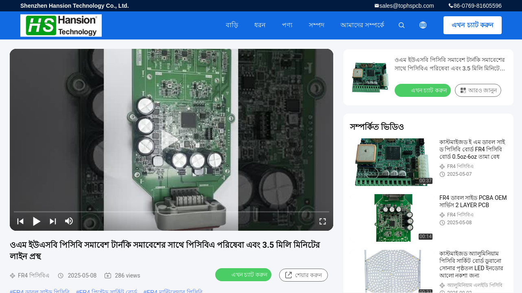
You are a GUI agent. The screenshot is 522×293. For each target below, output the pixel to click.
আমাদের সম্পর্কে (362, 25)
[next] (53, 221)
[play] (172, 140)
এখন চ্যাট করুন (473, 25)
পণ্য (287, 25)
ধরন (260, 25)
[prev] (20, 221)
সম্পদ (316, 25)
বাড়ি (232, 25)
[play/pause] (36, 221)
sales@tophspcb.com (407, 5)
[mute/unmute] (69, 221)
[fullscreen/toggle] (323, 221)
